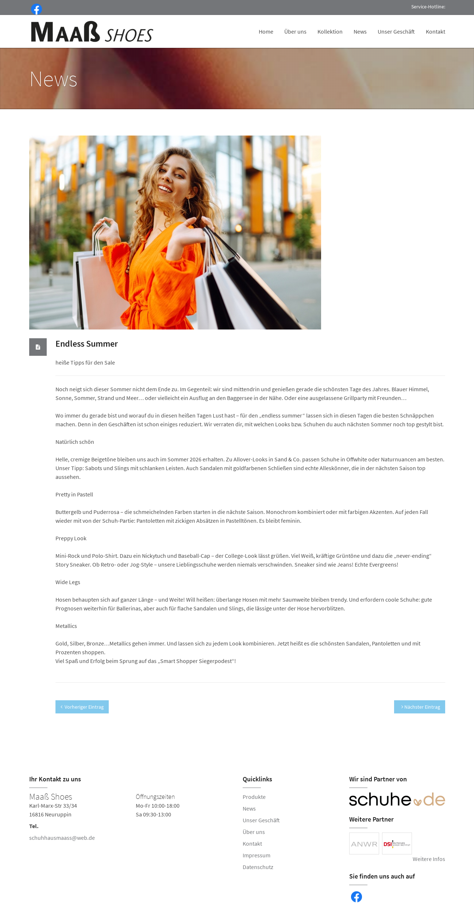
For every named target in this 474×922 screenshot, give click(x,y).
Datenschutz (258, 866)
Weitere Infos (429, 858)
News (360, 31)
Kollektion (330, 31)
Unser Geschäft (396, 31)
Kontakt (435, 31)
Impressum (256, 855)
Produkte (254, 796)
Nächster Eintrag (420, 707)
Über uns (295, 31)
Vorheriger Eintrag (82, 707)
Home (266, 31)
